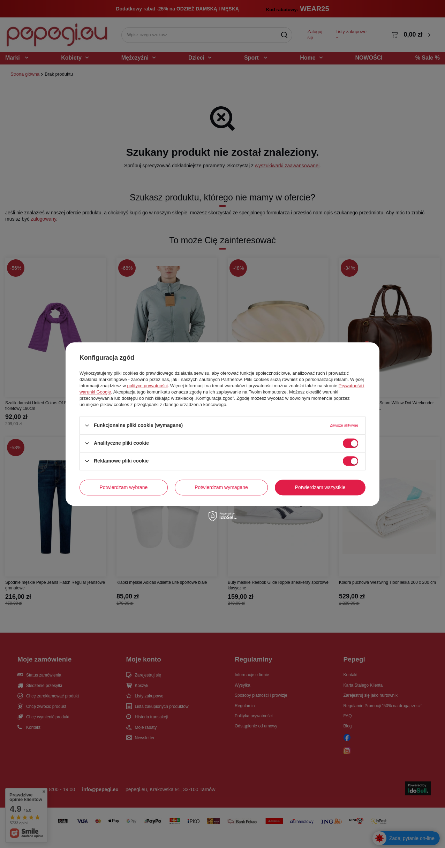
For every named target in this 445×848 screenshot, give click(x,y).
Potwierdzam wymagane (221, 487)
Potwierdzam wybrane (124, 487)
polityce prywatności (147, 385)
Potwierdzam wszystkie (320, 487)
